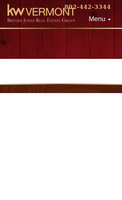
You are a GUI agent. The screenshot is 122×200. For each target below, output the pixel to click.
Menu (97, 18)
